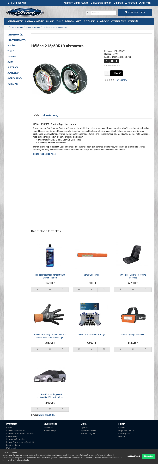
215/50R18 (50, 415)
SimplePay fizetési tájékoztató (20, 442)
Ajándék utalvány (88, 430)
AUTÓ (78, 21)
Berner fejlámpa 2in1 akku (132, 334)
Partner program (88, 433)
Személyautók (15, 21)
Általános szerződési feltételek (20, 433)
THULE (60, 21)
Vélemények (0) (50, 115)
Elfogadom (148, 456)
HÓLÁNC (50, 21)
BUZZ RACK (89, 21)
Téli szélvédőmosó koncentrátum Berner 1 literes (50, 276)
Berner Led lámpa (91, 275)
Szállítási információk (16, 430)
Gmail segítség (13, 445)
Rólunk (9, 427)
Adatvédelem (12, 436)
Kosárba (116, 73)
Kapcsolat (48, 427)
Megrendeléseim (126, 430)
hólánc (41, 415)
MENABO (69, 21)
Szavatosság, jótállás (15, 439)
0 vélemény (122, 80)
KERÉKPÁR (133, 21)
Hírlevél (121, 436)
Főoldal (11, 27)
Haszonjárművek (34, 21)
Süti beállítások (133, 456)
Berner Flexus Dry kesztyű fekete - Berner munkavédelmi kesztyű (50, 336)
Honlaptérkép (50, 430)
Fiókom (121, 427)
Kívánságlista (124, 433)
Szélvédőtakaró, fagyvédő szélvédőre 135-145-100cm (50, 396)
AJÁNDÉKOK (103, 21)
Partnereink (11, 448)
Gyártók (84, 427)
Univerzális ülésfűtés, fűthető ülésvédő (133, 276)
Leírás (36, 115)
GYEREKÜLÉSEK (118, 21)
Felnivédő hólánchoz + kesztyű (91, 334)
